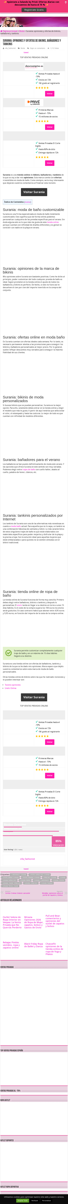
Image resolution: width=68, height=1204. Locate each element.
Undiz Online (10, 688)
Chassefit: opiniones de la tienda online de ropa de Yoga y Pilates (54, 949)
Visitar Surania (34, 192)
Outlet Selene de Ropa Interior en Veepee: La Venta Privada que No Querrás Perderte (12, 922)
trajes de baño (28, 469)
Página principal (8, 31)
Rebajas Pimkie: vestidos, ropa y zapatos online (11, 945)
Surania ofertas (58, 880)
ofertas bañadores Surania (40, 875)
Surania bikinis (25, 880)
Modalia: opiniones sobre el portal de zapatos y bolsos (50, 893)
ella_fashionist (10, 48)
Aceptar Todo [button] (22, 1201)
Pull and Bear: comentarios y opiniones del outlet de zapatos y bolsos (55, 921)
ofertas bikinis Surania (10, 877)
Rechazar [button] (35, 1201)
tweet (26, 52)
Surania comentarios (41, 880)
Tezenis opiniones (13, 685)
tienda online (53, 222)
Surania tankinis (47, 883)
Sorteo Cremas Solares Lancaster (18, 892)
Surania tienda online (10, 886)
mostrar (27, 202)
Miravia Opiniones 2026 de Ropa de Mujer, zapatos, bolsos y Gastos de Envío (33, 922)
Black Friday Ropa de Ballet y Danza (33, 945)
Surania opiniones (31, 883)
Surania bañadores (9, 880)
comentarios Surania (18, 875)
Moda (21, 31)
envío (19, 605)
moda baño (16, 526)
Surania (63, 877)
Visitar (50, 94)
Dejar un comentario (37, 48)
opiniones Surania (49, 877)
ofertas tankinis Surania (31, 877)
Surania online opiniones (11, 883)
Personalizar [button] (46, 1201)
